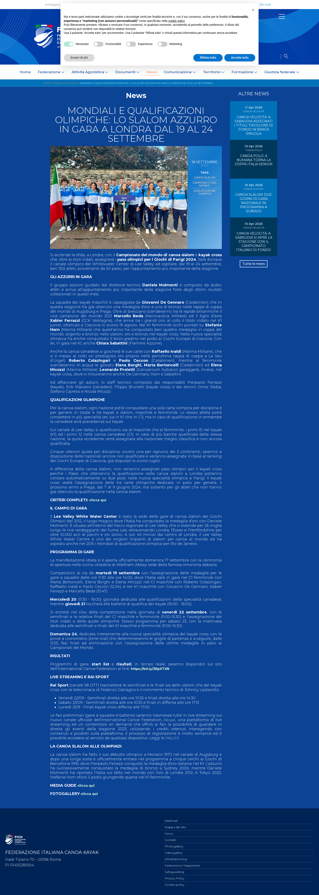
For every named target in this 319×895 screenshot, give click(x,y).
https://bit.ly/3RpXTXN (152, 668)
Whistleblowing (176, 857)
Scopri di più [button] (79, 57)
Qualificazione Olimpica (205, 190)
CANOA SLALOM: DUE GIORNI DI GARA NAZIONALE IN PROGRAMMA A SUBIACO (253, 203)
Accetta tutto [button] (240, 57)
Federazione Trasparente (182, 864)
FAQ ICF (172, 738)
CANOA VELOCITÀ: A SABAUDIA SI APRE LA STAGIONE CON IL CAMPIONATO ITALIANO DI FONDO (253, 241)
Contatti (170, 837)
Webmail (171, 816)
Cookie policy (174, 884)
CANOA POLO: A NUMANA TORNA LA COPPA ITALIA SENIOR (253, 160)
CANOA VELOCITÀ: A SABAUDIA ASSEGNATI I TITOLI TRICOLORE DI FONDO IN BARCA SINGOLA (253, 125)
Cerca (169, 830)
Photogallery (174, 843)
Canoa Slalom (204, 177)
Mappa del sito (175, 823)
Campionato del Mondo (204, 183)
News (152, 72)
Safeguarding (174, 871)
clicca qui (98, 500)
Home (25, 72)
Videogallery (173, 850)
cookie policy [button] (176, 20)
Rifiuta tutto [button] (208, 57)
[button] (253, 10)
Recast (169, 720)
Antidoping (53, 4)
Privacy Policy (174, 878)
